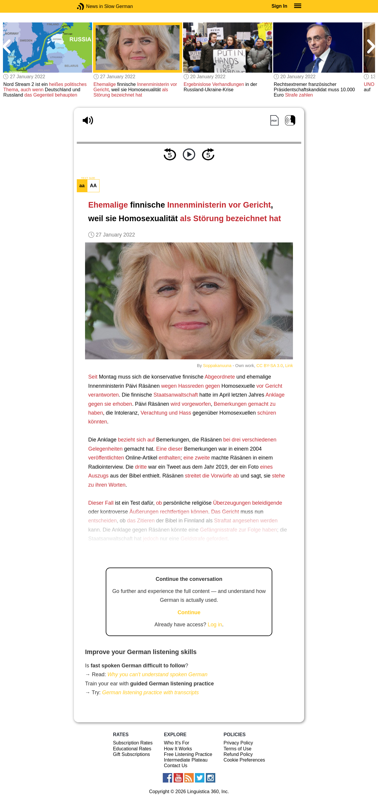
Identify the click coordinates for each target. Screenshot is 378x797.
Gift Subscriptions (131, 754)
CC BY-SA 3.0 (269, 365)
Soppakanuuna (217, 365)
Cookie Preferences (244, 759)
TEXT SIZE (88, 178)
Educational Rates (132, 748)
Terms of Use (237, 748)
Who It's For (176, 742)
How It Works (178, 748)
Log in (215, 625)
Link (289, 365)
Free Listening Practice (188, 754)
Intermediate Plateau (186, 759)
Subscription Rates (132, 742)
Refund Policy (238, 754)
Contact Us (175, 765)
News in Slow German (89, 6)
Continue (189, 612)
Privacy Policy (238, 742)
